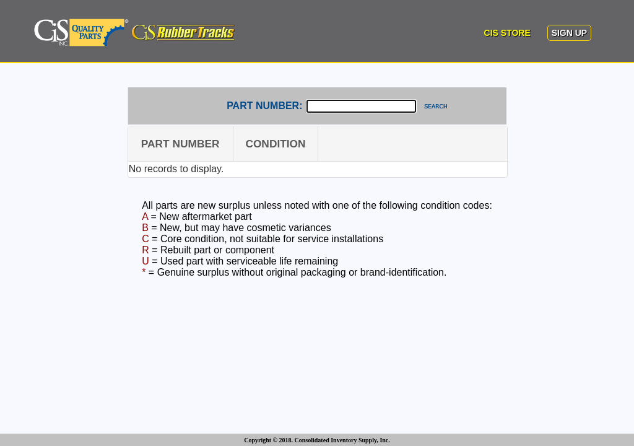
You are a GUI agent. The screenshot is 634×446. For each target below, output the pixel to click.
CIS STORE (507, 33)
